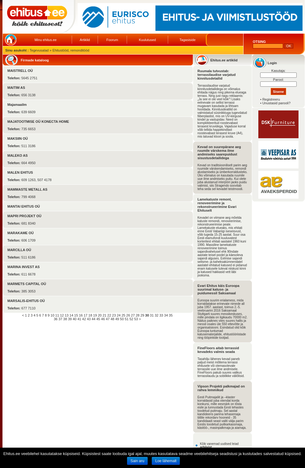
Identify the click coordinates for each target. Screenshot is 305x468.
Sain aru (137, 461)
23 (114, 315)
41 (79, 319)
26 (128, 315)
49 (117, 319)
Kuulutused (147, 40)
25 (123, 315)
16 (81, 315)
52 (131, 319)
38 (65, 319)
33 (161, 315)
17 (85, 315)
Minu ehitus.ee (46, 40)
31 (152, 315)
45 (98, 319)
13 (66, 315)
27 (133, 315)
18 (90, 315)
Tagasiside (188, 40)
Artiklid (85, 40)
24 (119, 315)
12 (62, 315)
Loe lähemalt (165, 461)
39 (70, 319)
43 (89, 319)
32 (156, 315)
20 (100, 315)
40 (74, 319)
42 (84, 319)
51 (127, 319)
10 (52, 315)
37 (60, 319)
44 (93, 319)
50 (122, 319)
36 (55, 319)
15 (76, 315)
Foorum (112, 40)
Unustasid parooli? (276, 103)
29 (142, 315)
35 (170, 315)
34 (166, 315)
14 (71, 315)
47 (107, 319)
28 (137, 315)
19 (95, 315)
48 (112, 319)
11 (57, 315)
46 (103, 319)
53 (136, 319)
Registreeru (271, 99)
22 (109, 315)
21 (104, 315)
